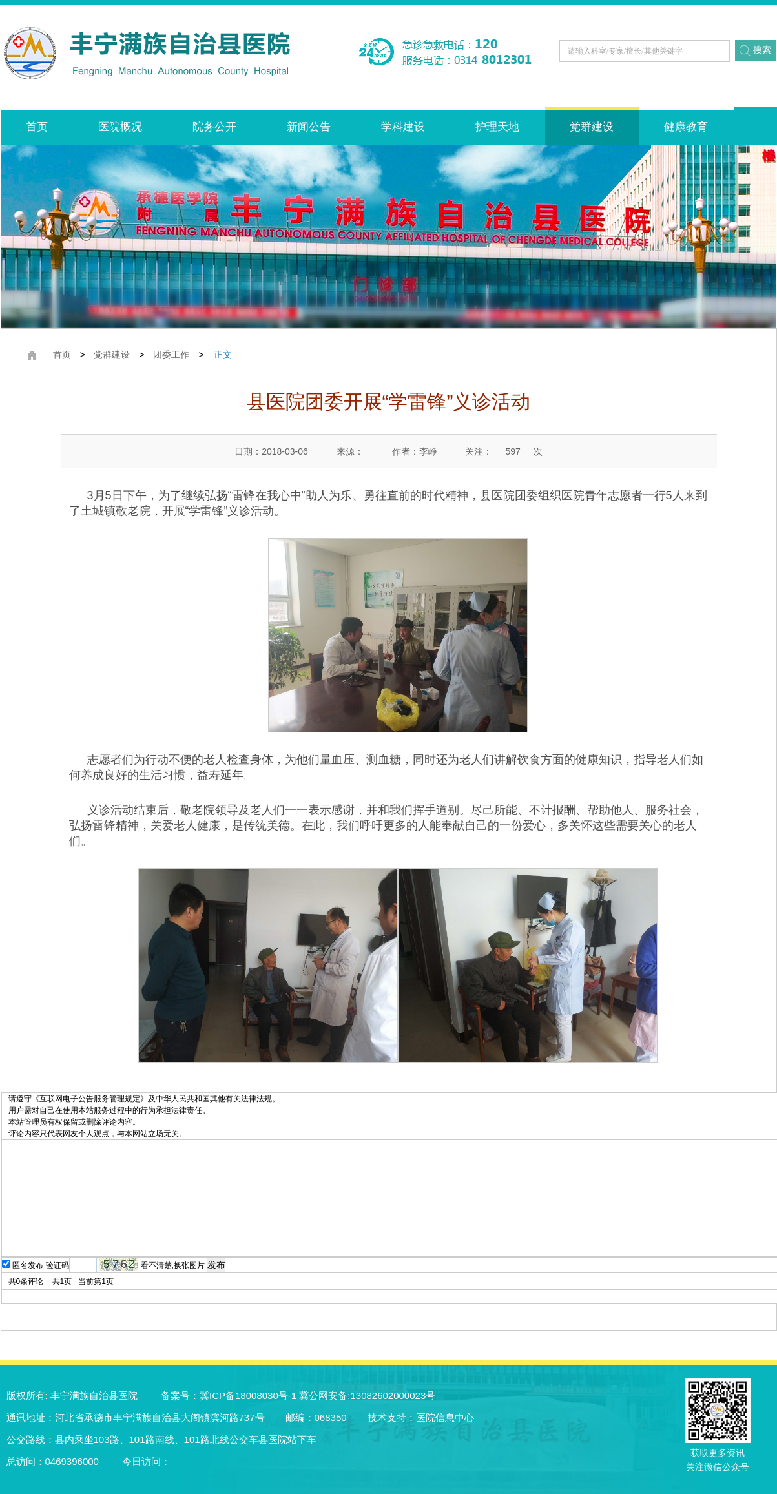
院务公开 (214, 127)
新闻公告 (309, 127)
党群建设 (592, 127)
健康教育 (686, 127)
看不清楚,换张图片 (173, 1265)
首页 (37, 127)
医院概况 (120, 127)
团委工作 (171, 354)
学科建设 (403, 127)
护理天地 (497, 127)
